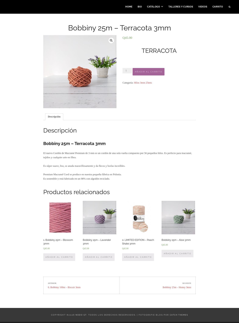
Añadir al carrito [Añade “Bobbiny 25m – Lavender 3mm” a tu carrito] (98, 258)
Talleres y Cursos (180, 7)
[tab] (54, 116)
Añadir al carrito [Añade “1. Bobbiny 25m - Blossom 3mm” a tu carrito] (59, 258)
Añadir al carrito (148, 72)
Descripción (54, 116)
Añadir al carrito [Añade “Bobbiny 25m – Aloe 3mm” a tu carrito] (177, 254)
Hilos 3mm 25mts (143, 82)
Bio (140, 7)
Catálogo (153, 7)
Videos (202, 7)
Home (128, 7)
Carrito (217, 7)
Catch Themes (179, 316)
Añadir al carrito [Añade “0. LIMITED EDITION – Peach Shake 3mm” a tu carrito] (138, 258)
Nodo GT (80, 316)
